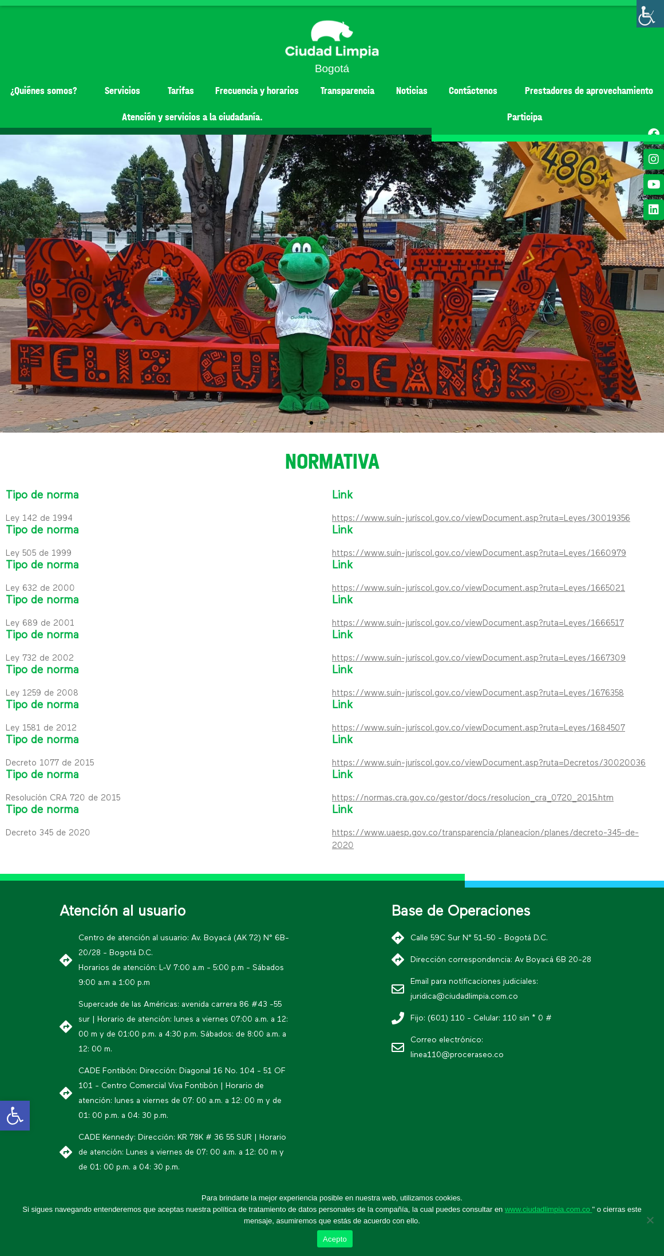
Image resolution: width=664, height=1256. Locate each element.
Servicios (125, 91)
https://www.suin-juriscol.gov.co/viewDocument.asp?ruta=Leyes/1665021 (478, 588)
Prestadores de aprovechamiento (589, 91)
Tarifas (181, 91)
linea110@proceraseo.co (457, 1055)
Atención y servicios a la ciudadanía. (192, 117)
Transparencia (347, 91)
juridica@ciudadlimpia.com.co (464, 996)
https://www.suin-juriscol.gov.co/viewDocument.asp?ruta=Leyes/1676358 (478, 693)
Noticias (412, 91)
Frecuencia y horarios (257, 91)
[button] (311, 423)
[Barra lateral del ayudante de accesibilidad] (650, 14)
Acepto (335, 1239)
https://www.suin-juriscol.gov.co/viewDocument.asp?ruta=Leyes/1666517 (478, 623)
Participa (524, 117)
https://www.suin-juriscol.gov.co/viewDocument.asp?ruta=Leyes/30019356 (481, 518)
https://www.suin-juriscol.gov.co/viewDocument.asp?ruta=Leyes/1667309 (479, 658)
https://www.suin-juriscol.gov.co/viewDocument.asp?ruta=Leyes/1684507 (478, 728)
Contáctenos (476, 91)
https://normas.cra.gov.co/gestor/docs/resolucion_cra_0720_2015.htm (473, 798)
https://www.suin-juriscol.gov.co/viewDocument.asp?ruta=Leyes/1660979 (479, 553)
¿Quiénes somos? (46, 91)
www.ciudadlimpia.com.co (548, 1209)
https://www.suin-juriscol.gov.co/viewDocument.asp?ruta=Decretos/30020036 (489, 763)
